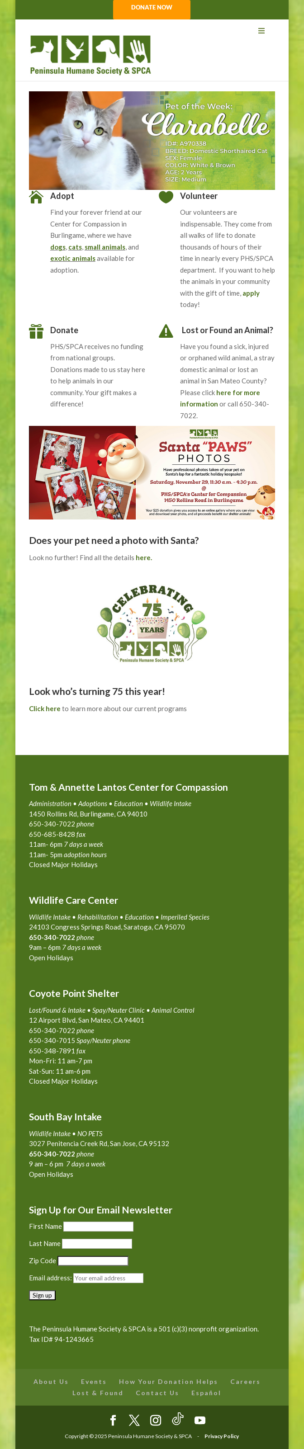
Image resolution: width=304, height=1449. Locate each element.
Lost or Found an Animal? (227, 330)
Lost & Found (98, 1393)
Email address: (51, 1278)
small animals (105, 247)
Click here (45, 708)
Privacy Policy (221, 1436)
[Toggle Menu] (152, 30)
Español (206, 1393)
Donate (64, 330)
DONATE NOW (151, 8)
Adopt (62, 196)
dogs (58, 247)
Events (94, 1381)
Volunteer (199, 196)
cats (75, 247)
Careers (245, 1381)
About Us (51, 1381)
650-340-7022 (52, 1154)
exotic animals (72, 258)
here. (144, 557)
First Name (45, 1226)
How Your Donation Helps (168, 1381)
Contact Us (157, 1393)
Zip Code (42, 1260)
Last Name (45, 1243)
